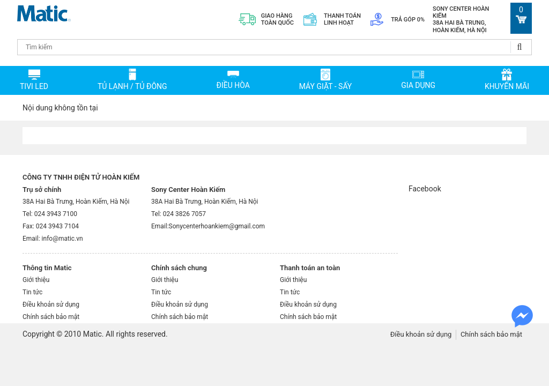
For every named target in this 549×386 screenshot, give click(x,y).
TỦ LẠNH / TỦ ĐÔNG (132, 86)
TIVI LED (34, 86)
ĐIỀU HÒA (232, 85)
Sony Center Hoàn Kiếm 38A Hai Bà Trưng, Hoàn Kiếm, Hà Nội (461, 19)
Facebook (425, 188)
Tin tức (32, 292)
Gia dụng (418, 85)
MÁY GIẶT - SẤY (325, 86)
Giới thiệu (36, 280)
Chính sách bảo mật (51, 317)
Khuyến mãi (507, 86)
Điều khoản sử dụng (51, 304)
